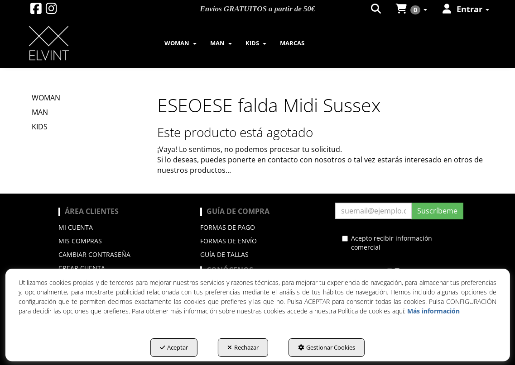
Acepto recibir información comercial (387, 242)
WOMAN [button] (46, 98)
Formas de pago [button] (227, 227)
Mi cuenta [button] (75, 227)
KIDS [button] (40, 127)
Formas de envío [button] (228, 241)
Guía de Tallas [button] (224, 254)
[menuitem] (180, 43)
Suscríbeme (437, 211)
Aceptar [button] (174, 347)
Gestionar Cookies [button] (326, 347)
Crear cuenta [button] (81, 268)
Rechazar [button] (243, 347)
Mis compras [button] (80, 241)
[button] (36, 10)
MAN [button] (40, 112)
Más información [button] (433, 311)
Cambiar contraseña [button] (94, 254)
